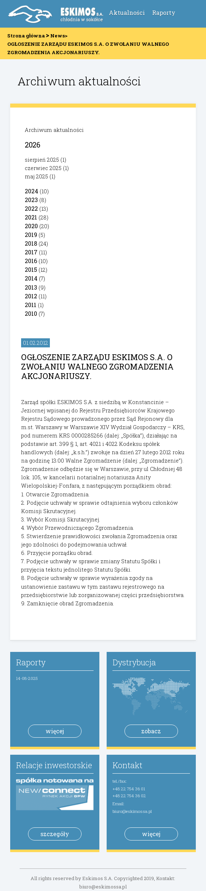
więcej (54, 731)
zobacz (151, 731)
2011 (30, 305)
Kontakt (127, 765)
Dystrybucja (134, 662)
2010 (31, 313)
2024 (31, 191)
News (57, 35)
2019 (31, 234)
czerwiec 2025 (43, 168)
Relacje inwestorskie (54, 765)
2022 (31, 208)
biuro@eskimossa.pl (132, 811)
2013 (31, 287)
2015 (31, 269)
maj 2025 (36, 176)
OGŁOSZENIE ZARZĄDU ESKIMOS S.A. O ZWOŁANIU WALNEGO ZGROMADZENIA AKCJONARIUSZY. (97, 366)
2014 (31, 278)
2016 (31, 261)
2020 (31, 226)
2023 (31, 199)
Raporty (163, 12)
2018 (31, 243)
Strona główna (26, 35)
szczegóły (54, 834)
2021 (31, 217)
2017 (31, 252)
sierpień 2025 (42, 159)
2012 (31, 296)
